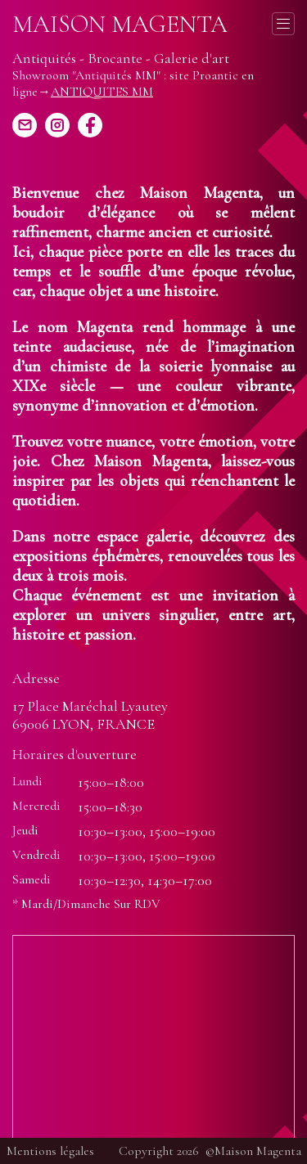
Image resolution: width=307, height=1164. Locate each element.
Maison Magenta (120, 24)
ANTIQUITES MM (102, 91)
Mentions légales (50, 1151)
